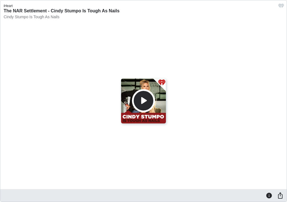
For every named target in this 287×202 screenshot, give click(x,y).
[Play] (143, 100)
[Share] (280, 195)
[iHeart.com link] (281, 7)
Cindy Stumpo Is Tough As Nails (31, 17)
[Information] (269, 195)
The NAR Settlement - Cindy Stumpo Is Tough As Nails (61, 10)
